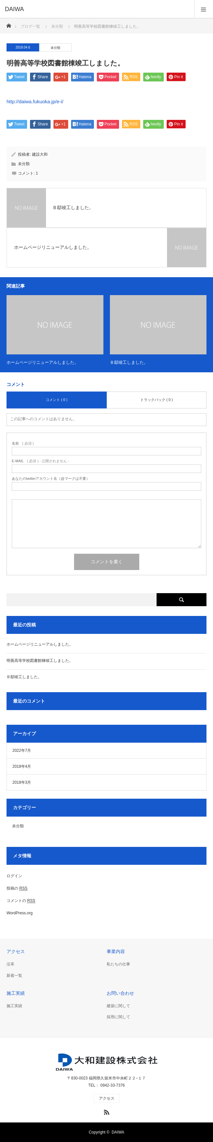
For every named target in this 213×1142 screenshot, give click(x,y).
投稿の (17, 888)
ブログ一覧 (30, 26)
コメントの (21, 900)
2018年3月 (21, 782)
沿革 (10, 964)
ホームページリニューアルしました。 (43, 362)
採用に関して (118, 1017)
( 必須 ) (23, 443)
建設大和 (40, 154)
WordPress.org (20, 913)
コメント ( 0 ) (57, 400)
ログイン (14, 876)
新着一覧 (14, 975)
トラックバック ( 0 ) (156, 400)
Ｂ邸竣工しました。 (129, 362)
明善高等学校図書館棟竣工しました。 (40, 660)
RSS (106, 1111)
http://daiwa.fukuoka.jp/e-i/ (35, 101)
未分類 (55, 48)
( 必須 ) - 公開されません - (40, 461)
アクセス (106, 1098)
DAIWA (118, 1132)
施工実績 (14, 1006)
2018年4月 (21, 766)
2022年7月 (21, 750)
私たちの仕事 (118, 964)
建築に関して (118, 1006)
